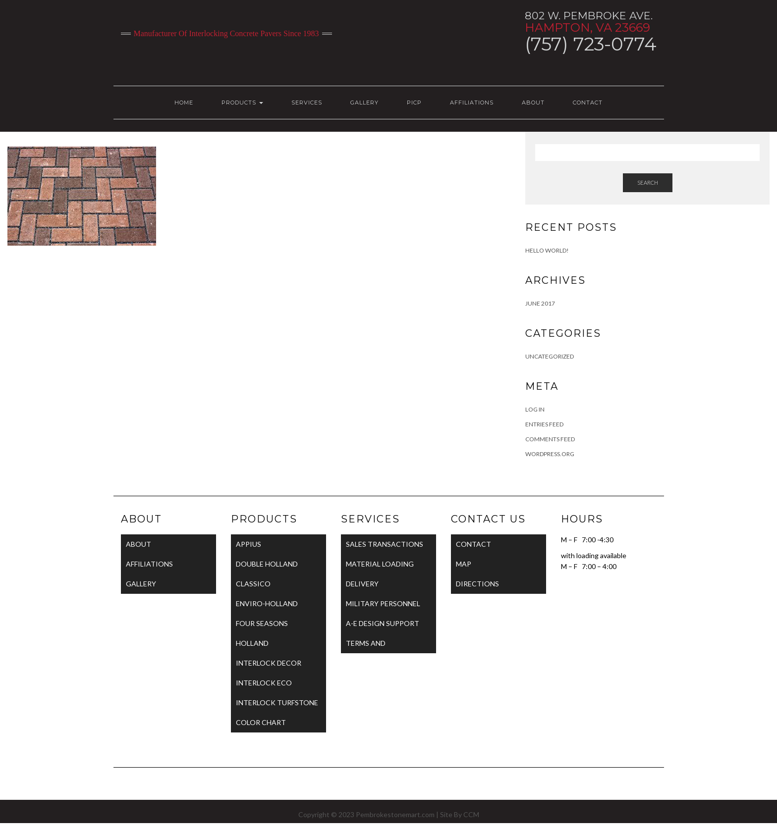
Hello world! (547, 250)
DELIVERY (362, 583)
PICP (414, 102)
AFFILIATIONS (472, 102)
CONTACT (588, 102)
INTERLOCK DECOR (268, 663)
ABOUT (533, 102)
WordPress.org (549, 454)
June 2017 (540, 303)
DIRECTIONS (477, 583)
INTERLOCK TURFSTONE (277, 702)
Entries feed (544, 424)
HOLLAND (252, 643)
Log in (535, 409)
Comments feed (550, 439)
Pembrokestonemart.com (395, 814)
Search (647, 182)
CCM (471, 814)
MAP (463, 564)
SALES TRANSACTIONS (384, 544)
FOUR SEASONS (262, 623)
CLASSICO (253, 583)
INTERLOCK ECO (264, 682)
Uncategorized (549, 356)
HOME (183, 102)
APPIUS (248, 544)
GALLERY (364, 102)
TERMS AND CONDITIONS (368, 646)
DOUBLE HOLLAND (267, 564)
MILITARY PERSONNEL (383, 603)
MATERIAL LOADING (380, 564)
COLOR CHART (261, 722)
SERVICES (306, 102)
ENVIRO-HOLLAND (267, 603)
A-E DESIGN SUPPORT (382, 623)
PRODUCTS (242, 102)
